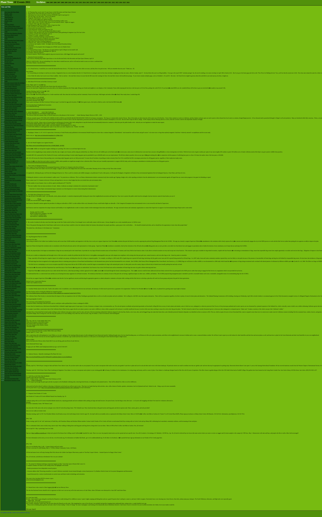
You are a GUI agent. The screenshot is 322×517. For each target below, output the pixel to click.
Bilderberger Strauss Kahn (11, 261)
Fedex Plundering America (11, 70)
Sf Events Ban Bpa (9, 127)
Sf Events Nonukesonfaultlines (13, 292)
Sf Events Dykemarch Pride (12, 219)
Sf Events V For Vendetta (11, 30)
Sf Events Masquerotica (11, 88)
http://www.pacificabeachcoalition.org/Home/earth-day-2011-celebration (60, 387)
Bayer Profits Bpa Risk (11, 51)
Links (6, 22)
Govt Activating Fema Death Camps (14, 40)
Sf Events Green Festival (11, 299)
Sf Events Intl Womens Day (12, 327)
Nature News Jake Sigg (11, 42)
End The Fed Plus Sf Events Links (13, 104)
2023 (117, 2)
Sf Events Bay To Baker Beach (13, 272)
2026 (127, 2)
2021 (109, 2)
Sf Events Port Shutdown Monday (13, 33)
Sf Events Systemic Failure (12, 357)
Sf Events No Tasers (10, 336)
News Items (8, 65)
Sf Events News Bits (10, 114)
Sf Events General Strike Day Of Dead (15, 83)
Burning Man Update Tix (11, 210)
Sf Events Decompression (11, 100)
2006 (55, 2)
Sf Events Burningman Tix (11, 161)
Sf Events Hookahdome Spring (13, 253)
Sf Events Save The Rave (11, 368)
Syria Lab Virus (9, 56)
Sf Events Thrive (9, 67)
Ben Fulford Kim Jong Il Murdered (14, 28)
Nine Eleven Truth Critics (11, 146)
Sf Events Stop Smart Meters (12, 44)
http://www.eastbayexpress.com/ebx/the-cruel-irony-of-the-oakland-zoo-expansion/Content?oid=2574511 (53, 293)
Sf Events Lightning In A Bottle (13, 247)
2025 (124, 2)
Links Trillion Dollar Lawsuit (12, 26)
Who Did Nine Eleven (10, 132)
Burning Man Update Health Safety (14, 166)
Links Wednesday (9, 37)
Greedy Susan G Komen (11, 107)
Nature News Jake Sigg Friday (12, 244)
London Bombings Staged (11, 141)
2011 (73, 2)
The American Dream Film (12, 378)
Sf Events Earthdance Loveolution (13, 118)
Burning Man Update (10, 159)
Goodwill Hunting (9, 63)
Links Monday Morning (11, 49)
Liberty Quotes (8, 171)
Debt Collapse (8, 53)
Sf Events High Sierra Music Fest (13, 214)
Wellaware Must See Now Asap (13, 47)
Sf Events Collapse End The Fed (13, 93)
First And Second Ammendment (13, 373)
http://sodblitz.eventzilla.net (39, 433)
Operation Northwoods (10, 184)
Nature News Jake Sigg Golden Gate (14, 153)
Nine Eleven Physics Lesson (12, 148)
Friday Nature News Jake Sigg (12, 323)
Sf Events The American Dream (13, 375)
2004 (47, 2)
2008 (62, 2)
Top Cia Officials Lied (10, 136)
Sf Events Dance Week (10, 277)
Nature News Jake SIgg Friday (12, 286)
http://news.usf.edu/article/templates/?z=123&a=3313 (49, 135)
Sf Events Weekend (10, 74)
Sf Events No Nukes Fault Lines (13, 235)
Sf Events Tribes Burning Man (12, 345)
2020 (106, 2)
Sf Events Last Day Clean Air (12, 320)
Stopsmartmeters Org (10, 72)
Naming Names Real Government (13, 309)
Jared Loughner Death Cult (12, 371)
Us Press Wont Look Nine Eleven (13, 134)
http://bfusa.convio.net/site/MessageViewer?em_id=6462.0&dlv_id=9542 (45, 145)
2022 (113, 2)
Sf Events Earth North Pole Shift (13, 366)
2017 (95, 2)
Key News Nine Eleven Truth (12, 130)
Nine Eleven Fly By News (11, 139)
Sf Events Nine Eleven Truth (12, 143)
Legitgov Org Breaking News (12, 90)
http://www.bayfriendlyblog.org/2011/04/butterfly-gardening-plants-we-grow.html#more (49, 357)
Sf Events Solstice (9, 24)
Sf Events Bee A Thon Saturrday (13, 203)
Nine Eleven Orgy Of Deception (13, 138)
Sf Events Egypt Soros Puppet (12, 355)
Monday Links (8, 14)
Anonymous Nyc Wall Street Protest (14, 125)
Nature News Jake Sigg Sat (12, 300)
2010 (69, 2)
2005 (51, 2)
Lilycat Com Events (10, 178)
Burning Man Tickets (10, 364)
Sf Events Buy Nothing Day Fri (13, 58)
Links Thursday (9, 19)
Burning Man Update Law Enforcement (15, 175)
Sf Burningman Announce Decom (13, 120)
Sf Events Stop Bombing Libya (13, 311)
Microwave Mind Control (11, 35)
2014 (84, 2)
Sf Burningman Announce (11, 68)
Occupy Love (8, 61)
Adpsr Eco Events (9, 297)
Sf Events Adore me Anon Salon (13, 352)
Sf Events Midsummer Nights (12, 189)
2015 (87, 2)
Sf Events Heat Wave (10, 361)
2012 (76, 2)
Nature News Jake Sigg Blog (12, 281)
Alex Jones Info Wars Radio (12, 12)
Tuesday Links (8, 21)
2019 (102, 2)
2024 (120, 2)
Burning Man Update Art (11, 162)
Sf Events (7, 164)
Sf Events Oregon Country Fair (13, 205)
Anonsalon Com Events (11, 263)
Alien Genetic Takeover (11, 86)
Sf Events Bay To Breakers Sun (13, 265)
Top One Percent (9, 60)
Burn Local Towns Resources (12, 187)
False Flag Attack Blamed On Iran (13, 97)
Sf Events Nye (8, 15)
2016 (91, 2)
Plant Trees (7, 2)
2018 (98, 2)
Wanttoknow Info (9, 318)
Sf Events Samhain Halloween (12, 84)
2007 (58, 2)
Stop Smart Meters (9, 290)
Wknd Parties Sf (9, 17)
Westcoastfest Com (9, 270)
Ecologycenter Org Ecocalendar (13, 106)
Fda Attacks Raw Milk (10, 173)
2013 (80, 2)
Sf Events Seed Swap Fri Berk (12, 330)
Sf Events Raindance (10, 242)
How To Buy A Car (9, 240)
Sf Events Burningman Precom (13, 230)
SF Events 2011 (22, 2)
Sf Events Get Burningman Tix (13, 306)
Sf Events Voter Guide (10, 77)
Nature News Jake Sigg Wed (12, 258)
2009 (66, 2)
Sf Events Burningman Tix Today (13, 362)
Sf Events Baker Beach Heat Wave (13, 194)
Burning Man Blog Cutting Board (13, 157)
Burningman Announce (11, 201)
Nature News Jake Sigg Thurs (12, 215)
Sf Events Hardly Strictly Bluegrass (14, 111)
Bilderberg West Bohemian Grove (13, 199)
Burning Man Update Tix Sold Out (14, 191)
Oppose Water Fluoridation (12, 369)
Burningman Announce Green (12, 196)
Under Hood (8, 238)
